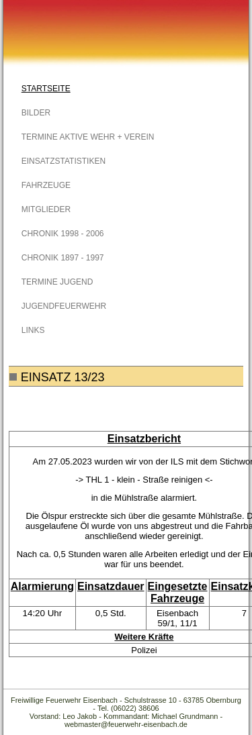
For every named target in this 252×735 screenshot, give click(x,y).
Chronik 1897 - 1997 (63, 257)
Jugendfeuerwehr (64, 306)
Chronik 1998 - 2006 (63, 233)
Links (33, 330)
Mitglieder (46, 209)
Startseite (46, 88)
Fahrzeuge (46, 185)
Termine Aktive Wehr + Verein (88, 137)
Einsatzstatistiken (64, 161)
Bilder (36, 112)
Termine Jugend (57, 282)
